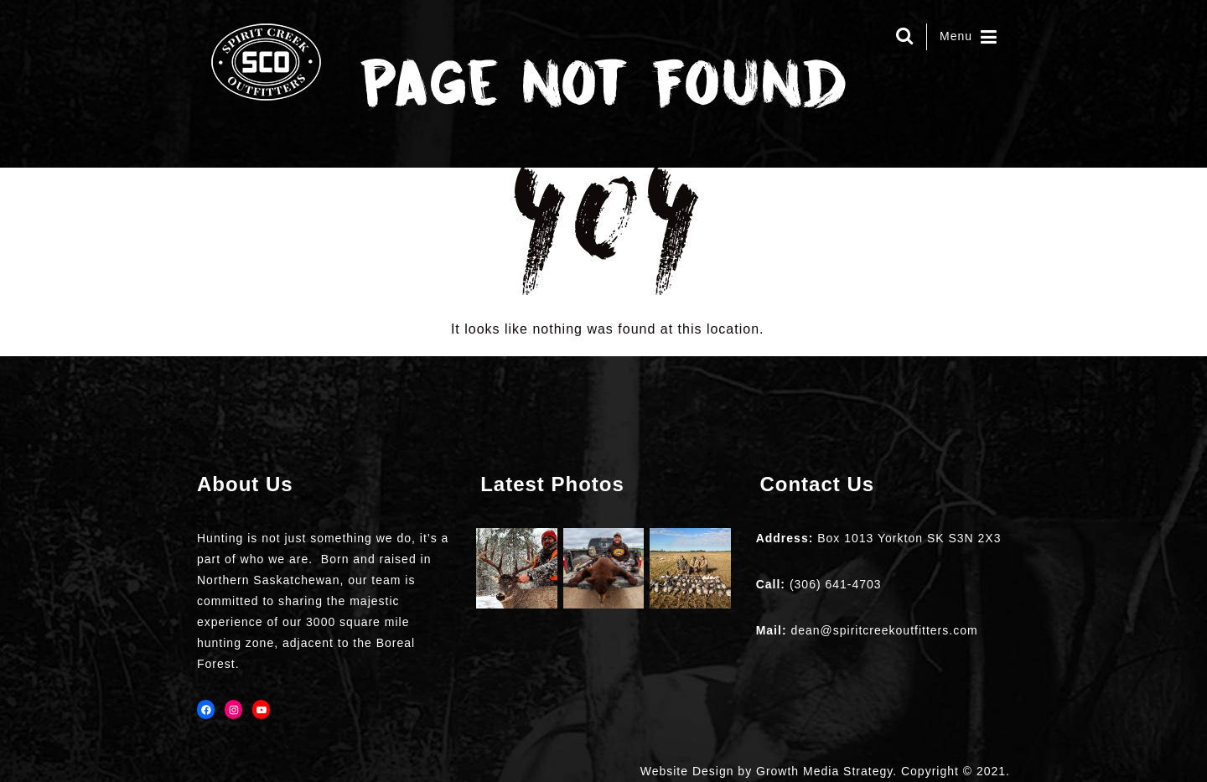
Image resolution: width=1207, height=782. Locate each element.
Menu (968, 37)
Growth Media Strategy (824, 771)
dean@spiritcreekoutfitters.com (883, 630)
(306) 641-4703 (836, 584)
